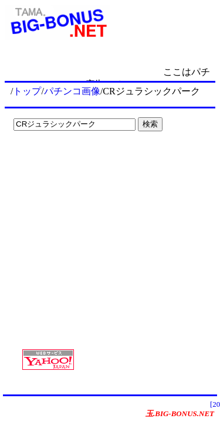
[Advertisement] (82, 159)
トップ (27, 91)
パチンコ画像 (72, 91)
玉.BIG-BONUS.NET (179, 413)
